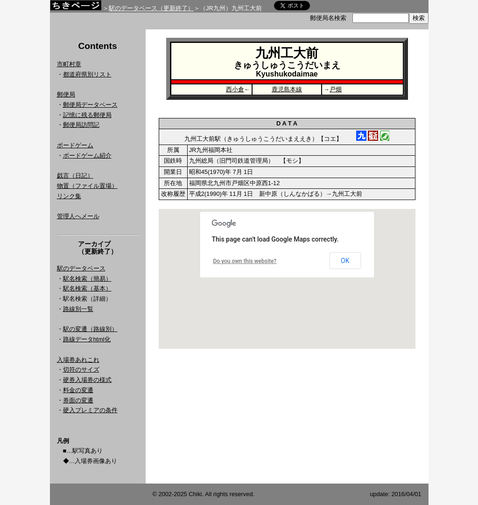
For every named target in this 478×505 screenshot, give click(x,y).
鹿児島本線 (287, 89)
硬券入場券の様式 (87, 379)
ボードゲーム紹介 (87, 155)
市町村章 (69, 64)
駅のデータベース (81, 268)
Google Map (287, 279)
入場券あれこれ (78, 359)
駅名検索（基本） (87, 288)
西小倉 (235, 89)
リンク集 (69, 196)
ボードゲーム (75, 145)
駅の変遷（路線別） (90, 328)
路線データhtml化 (87, 339)
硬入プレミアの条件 (90, 410)
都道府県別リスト (87, 74)
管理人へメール (78, 216)
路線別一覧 (78, 308)
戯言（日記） (75, 175)
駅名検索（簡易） (87, 278)
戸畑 (336, 89)
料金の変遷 (78, 390)
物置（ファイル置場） (87, 185)
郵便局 (66, 94)
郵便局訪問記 (81, 124)
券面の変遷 (78, 400)
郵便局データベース (90, 104)
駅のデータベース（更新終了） (151, 8)
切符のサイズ (81, 369)
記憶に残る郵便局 (87, 114)
